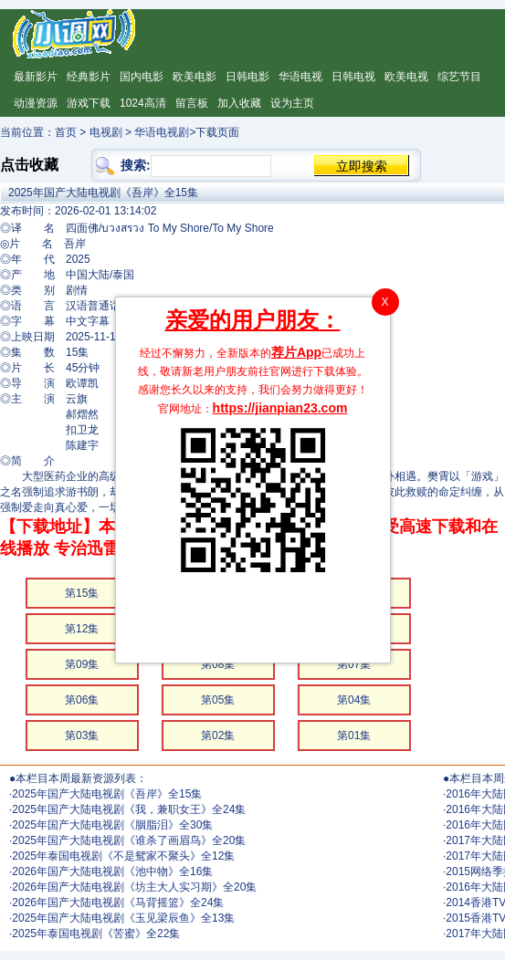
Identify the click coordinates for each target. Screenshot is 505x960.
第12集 (82, 628)
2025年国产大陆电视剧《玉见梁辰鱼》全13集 (123, 918)
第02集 (218, 735)
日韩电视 (353, 76)
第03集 (82, 735)
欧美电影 (194, 76)
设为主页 (292, 103)
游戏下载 (88, 103)
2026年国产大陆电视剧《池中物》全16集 (112, 871)
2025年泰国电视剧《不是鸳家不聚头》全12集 (123, 856)
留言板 (191, 103)
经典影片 (88, 76)
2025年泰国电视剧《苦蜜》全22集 (96, 933)
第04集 (354, 700)
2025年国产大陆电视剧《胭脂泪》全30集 (112, 825)
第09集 (82, 664)
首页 (66, 132)
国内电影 (141, 76)
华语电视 (300, 76)
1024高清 (143, 103)
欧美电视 (406, 76)
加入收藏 (239, 103)
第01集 (354, 735)
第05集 (218, 700)
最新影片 (36, 76)
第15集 (82, 593)
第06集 (82, 700)
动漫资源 (36, 103)
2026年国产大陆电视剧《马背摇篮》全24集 (118, 902)
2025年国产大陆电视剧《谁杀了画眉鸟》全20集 (129, 840)
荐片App (296, 352)
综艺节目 (459, 76)
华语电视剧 (161, 132)
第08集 (218, 664)
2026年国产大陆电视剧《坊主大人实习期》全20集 (134, 887)
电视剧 (105, 132)
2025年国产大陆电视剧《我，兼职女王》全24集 (129, 809)
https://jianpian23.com (280, 408)
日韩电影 (247, 76)
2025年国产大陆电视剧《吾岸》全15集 (107, 794)
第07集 (354, 664)
